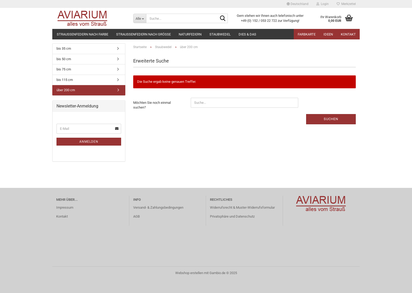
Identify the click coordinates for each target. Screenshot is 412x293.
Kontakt (348, 34)
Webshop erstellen (189, 273)
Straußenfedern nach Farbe (82, 34)
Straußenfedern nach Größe (143, 34)
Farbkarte (307, 34)
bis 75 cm (63, 69)
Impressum (64, 207)
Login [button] (322, 4)
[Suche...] (139, 18)
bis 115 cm (64, 80)
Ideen (328, 34)
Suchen (331, 119)
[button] (297, 4)
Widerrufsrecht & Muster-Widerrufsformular (242, 207)
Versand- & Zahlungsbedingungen (158, 207)
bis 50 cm (63, 59)
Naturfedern (190, 34)
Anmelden (88, 141)
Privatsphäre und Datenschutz (232, 216)
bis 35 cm (63, 48)
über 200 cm (65, 90)
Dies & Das (247, 34)
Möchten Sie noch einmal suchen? (152, 105)
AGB (136, 216)
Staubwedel (220, 34)
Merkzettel (346, 4)
